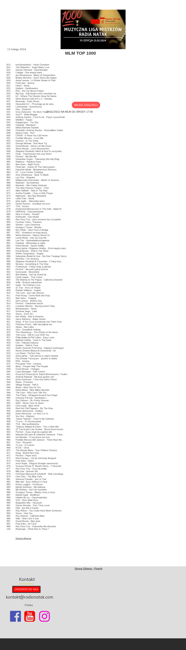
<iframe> (145, 603)
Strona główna (23, 538)
